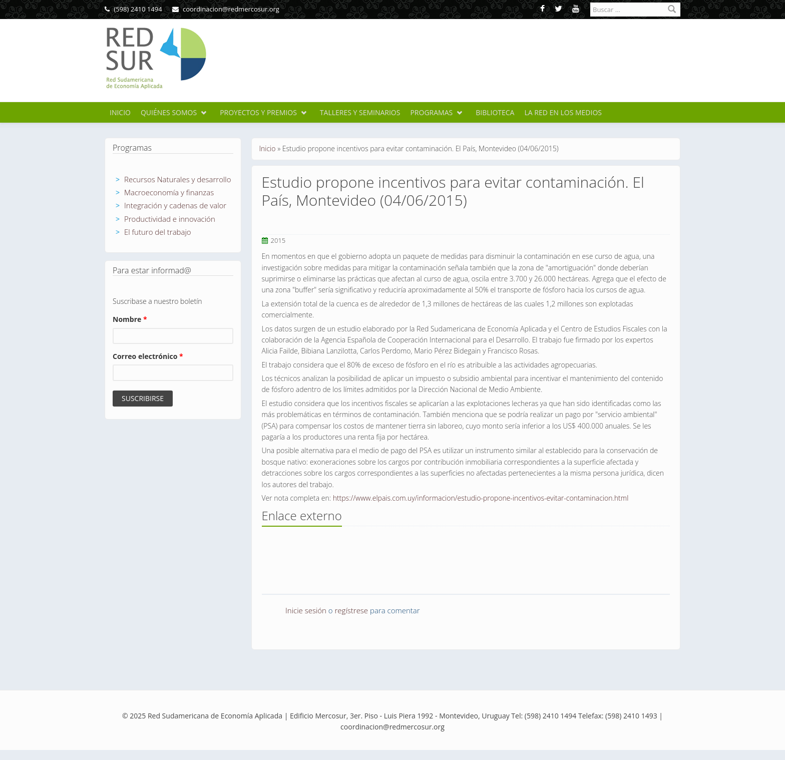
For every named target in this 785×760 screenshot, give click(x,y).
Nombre (130, 319)
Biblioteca (495, 112)
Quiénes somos (169, 112)
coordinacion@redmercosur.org (225, 9)
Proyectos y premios (258, 112)
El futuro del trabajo (157, 232)
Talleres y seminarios (360, 112)
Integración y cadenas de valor (175, 205)
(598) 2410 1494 (133, 9)
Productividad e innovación (169, 219)
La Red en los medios (563, 112)
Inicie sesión (305, 610)
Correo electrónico (148, 356)
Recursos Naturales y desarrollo (177, 179)
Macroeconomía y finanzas (169, 192)
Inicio (120, 112)
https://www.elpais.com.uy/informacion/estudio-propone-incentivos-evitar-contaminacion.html (481, 498)
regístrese (351, 610)
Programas (431, 112)
